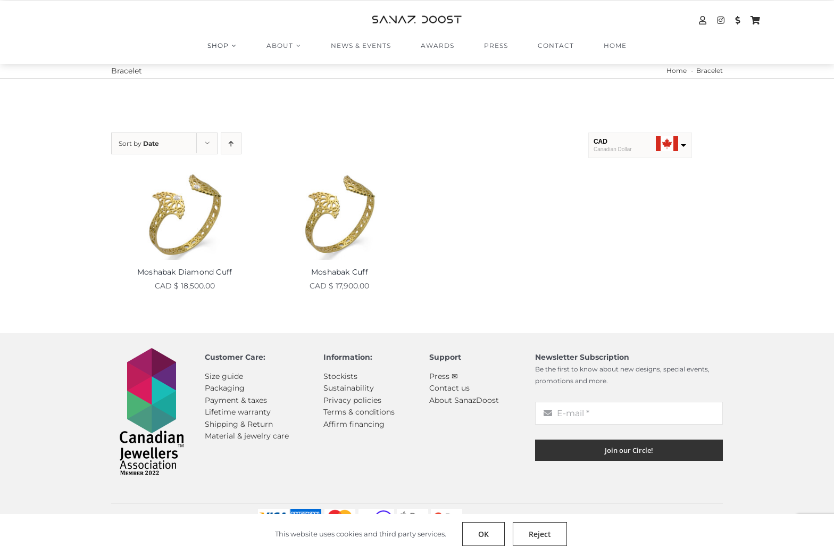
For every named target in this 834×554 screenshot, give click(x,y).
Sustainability (348, 388)
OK (483, 534)
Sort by (139, 143)
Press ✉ (443, 376)
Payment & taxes (236, 400)
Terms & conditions (359, 412)
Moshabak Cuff (339, 272)
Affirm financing (354, 424)
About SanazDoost (464, 400)
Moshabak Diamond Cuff (184, 272)
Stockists (340, 376)
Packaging (225, 388)
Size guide (224, 376)
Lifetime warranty (238, 412)
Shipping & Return (239, 424)
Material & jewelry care (247, 436)
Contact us (449, 388)
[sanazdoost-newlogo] (417, 19)
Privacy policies (352, 400)
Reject (540, 534)
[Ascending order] (231, 143)
